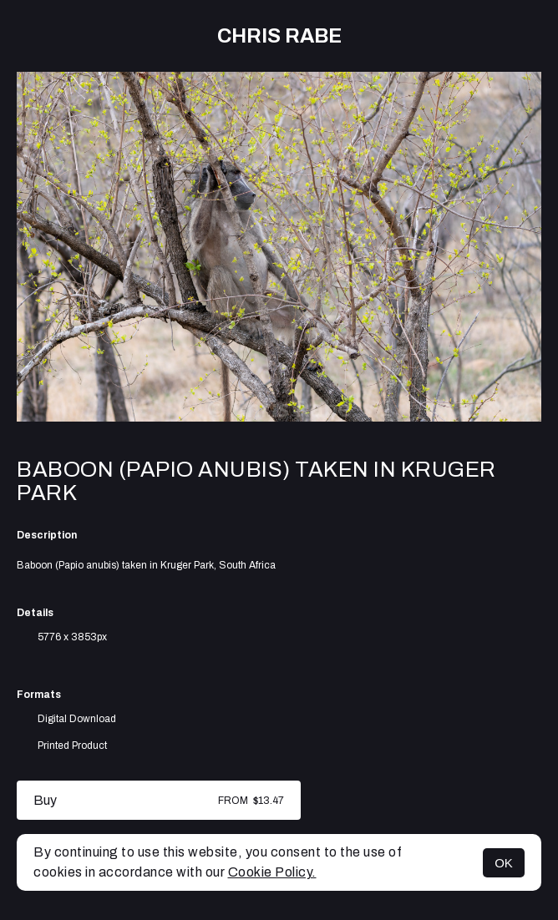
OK (504, 863)
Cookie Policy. (272, 872)
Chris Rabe (279, 36)
